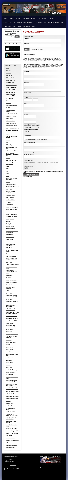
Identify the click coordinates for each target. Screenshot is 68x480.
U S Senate (8, 202)
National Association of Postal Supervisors (11, 309)
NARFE (7, 291)
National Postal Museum (12, 398)
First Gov (8, 182)
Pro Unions (8, 277)
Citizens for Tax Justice (11, 428)
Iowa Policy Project (10, 411)
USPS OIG (8, 103)
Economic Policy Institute (12, 431)
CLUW (7, 253)
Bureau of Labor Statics (11, 214)
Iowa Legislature (10, 219)
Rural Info (8, 365)
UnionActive (13, 465)
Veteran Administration (11, 209)
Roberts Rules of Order (11, 445)
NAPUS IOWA (9, 299)
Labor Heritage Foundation (12, 391)
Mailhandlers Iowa (10, 121)
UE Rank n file (9, 247)
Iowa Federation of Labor (12, 113)
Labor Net (8, 401)
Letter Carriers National (11, 125)
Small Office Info (9, 22)
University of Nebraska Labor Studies (11, 385)
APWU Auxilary (9, 75)
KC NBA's (8, 70)
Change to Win (9, 118)
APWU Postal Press (10, 80)
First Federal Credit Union (12, 318)
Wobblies (8, 140)
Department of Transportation (9, 163)
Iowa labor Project (10, 405)
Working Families (10, 226)
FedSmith (8, 344)
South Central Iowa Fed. (11, 116)
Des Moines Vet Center (11, 216)
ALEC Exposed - (10, 197)
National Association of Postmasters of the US (11, 296)
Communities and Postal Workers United (12, 231)
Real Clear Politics (10, 200)
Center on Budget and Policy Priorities (11, 418)
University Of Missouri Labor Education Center (11, 381)
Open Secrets (9, 435)
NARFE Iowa (9, 293)
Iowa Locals (38, 22)
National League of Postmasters (10, 306)
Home (5, 18)
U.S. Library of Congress (12, 207)
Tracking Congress (10, 195)
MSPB (7, 166)
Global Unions (9, 239)
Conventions (42, 18)
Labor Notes (9, 352)
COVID (11, 18)
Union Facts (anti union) (11, 280)
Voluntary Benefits (10, 92)
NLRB (7, 168)
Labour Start (9, 331)
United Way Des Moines (11, 150)
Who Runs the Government (12, 186)
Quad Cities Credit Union (12, 320)
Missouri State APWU (11, 87)
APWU (7, 68)
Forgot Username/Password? (37, 49)
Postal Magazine (10, 358)
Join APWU (52, 18)
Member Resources (29, 26)
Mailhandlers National (11, 123)
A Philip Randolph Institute (12, 264)
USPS (7, 100)
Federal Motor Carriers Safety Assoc (11, 179)
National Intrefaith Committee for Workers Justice (11, 272)
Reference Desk (9, 323)
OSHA (7, 173)
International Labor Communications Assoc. (12, 326)
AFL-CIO (8, 107)
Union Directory (9, 234)
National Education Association (10, 245)
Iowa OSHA (8, 221)
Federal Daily (9, 340)
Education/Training (29, 18)
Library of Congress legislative (10, 192)
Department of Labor (11, 160)
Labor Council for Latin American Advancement (11, 259)
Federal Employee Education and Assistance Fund (12, 154)
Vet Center (8, 212)
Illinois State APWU (10, 89)
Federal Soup (9, 367)
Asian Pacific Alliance (11, 256)
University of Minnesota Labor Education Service (12, 388)
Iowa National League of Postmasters (11, 302)
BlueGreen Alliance (10, 447)
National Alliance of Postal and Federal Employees (12, 313)
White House (9, 189)
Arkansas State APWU (11, 85)
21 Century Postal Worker (12, 334)
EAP (7, 142)
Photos (18, 18)
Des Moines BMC (10, 82)
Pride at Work (9, 262)
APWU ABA (8, 73)
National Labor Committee (12, 396)
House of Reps (9, 204)
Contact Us (17, 26)
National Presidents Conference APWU (10, 95)
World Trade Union (10, 228)
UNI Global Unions (10, 285)
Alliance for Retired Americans (10, 288)
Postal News (9, 360)
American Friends (10, 403)
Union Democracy (10, 237)
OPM (7, 171)
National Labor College (11, 393)
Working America (10, 223)
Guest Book (7, 26)
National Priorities (10, 438)
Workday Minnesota (10, 372)
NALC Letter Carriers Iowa (12, 128)
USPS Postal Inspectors (11, 105)
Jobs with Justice (10, 241)
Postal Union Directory (11, 369)
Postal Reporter (9, 362)
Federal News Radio (10, 342)
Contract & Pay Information (53, 22)
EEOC (7, 176)
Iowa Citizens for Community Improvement (12, 415)
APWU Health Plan (10, 77)
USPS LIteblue (9, 98)
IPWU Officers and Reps (24, 22)
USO (7, 442)
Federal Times (9, 347)
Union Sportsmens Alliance (12, 440)
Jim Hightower (9, 374)
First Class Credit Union (11, 316)
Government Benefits (11, 184)
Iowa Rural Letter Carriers (12, 130)
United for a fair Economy (12, 433)
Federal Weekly (9, 349)
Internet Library (9, 329)
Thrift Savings (9, 144)
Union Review (9, 275)
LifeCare (8, 158)
